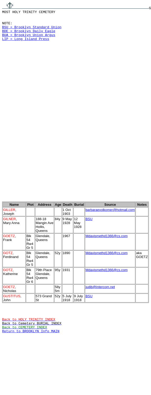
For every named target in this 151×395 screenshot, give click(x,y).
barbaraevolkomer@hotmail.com (110, 228)
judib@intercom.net (100, 305)
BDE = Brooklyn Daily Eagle (28, 34)
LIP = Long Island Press (25, 44)
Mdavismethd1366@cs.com (106, 254)
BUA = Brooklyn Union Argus (28, 39)
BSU (89, 237)
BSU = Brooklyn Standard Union (31, 30)
